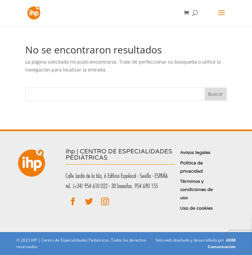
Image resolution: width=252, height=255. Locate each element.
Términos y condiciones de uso (196, 190)
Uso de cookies (196, 208)
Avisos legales (195, 152)
